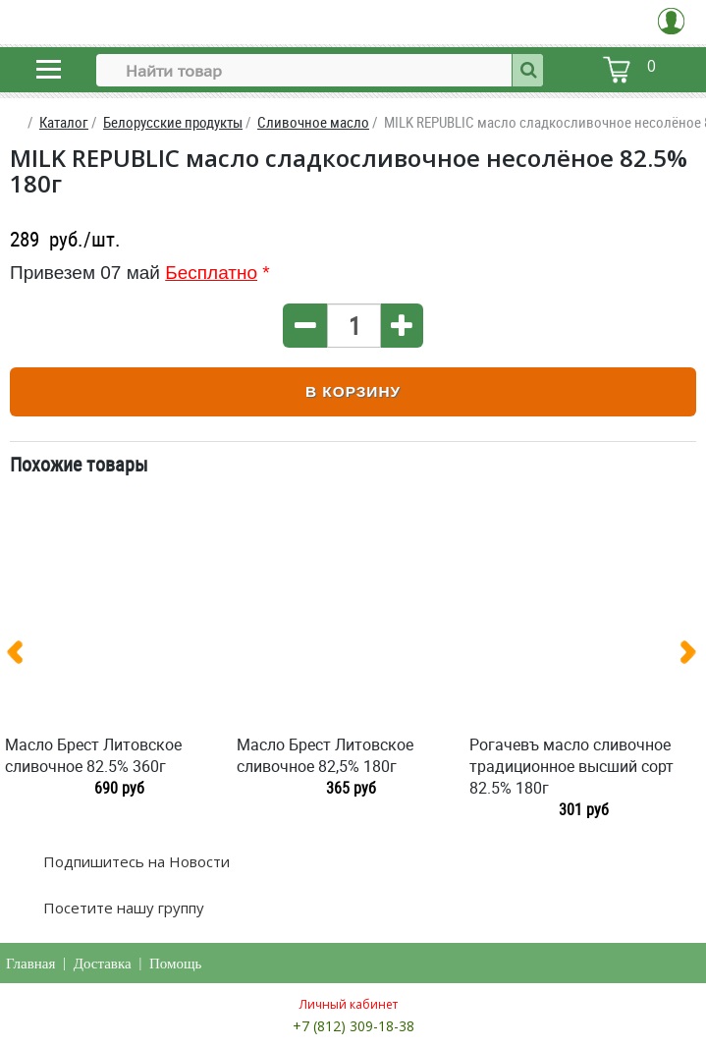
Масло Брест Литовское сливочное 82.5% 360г (93, 755)
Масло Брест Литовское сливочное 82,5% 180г (325, 755)
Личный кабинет (348, 1004)
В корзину (353, 391)
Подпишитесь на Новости (134, 861)
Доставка (103, 963)
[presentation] (22, 656)
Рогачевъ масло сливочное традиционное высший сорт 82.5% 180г (571, 766)
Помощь (175, 963)
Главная (30, 963)
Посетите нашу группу (121, 907)
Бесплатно (211, 272)
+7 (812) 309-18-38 (353, 1026)
